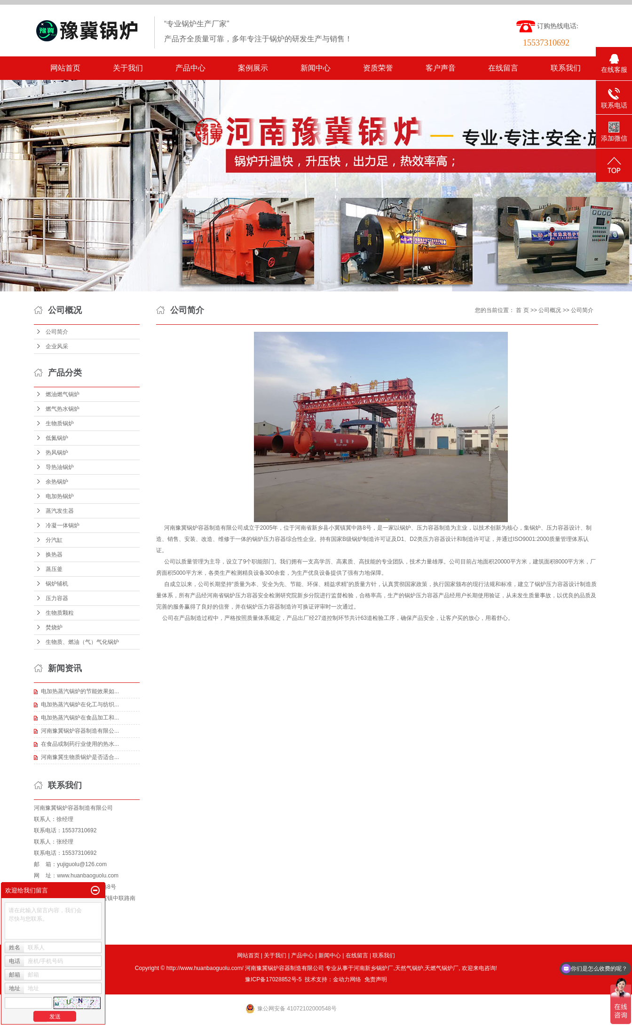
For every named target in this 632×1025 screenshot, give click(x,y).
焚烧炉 (54, 627)
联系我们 (566, 68)
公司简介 (57, 332)
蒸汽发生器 (60, 511)
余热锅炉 (57, 481)
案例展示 (253, 68)
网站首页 (65, 68)
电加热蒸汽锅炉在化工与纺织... (80, 704)
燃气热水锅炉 (62, 409)
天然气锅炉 (409, 968)
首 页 (522, 310)
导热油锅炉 (60, 467)
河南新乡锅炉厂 (373, 968)
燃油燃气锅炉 (62, 394)
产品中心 (190, 68)
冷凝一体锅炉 (62, 525)
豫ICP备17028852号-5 (273, 979)
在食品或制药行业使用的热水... (80, 744)
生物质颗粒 (60, 613)
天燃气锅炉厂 (441, 968)
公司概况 (549, 310)
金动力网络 (347, 979)
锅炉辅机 (57, 583)
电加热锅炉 (60, 496)
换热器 (54, 554)
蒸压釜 (54, 569)
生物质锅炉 (60, 423)
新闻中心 (315, 68)
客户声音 (441, 68)
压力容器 (57, 598)
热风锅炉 (57, 452)
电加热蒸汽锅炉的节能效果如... (80, 691)
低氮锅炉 (57, 438)
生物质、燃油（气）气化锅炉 (82, 642)
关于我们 (128, 68)
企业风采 (57, 346)
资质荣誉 (378, 68)
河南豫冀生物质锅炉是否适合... (80, 757)
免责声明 (375, 979)
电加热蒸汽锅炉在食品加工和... (80, 717)
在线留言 (503, 68)
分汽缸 (54, 540)
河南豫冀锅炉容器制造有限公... (80, 731)
